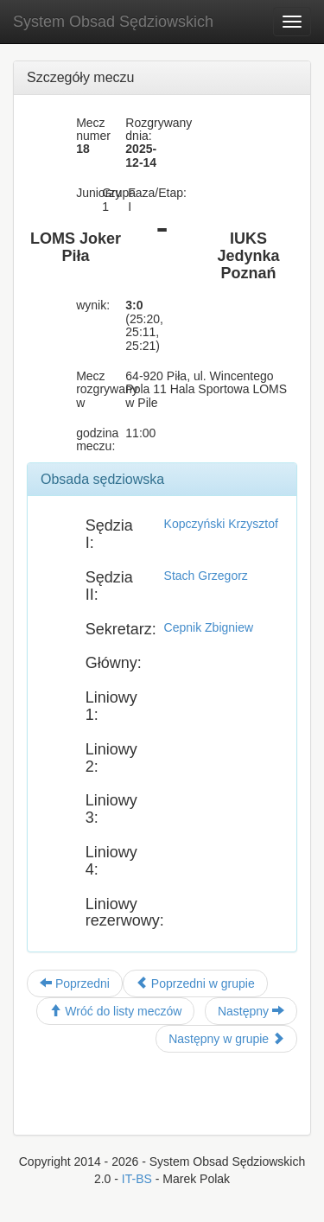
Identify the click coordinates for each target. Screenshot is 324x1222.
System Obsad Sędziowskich (113, 21)
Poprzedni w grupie (195, 983)
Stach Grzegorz (206, 575)
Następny (251, 1011)
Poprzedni (75, 983)
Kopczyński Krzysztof (221, 524)
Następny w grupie (226, 1039)
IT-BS (137, 1179)
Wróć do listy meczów (115, 1011)
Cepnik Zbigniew (209, 627)
